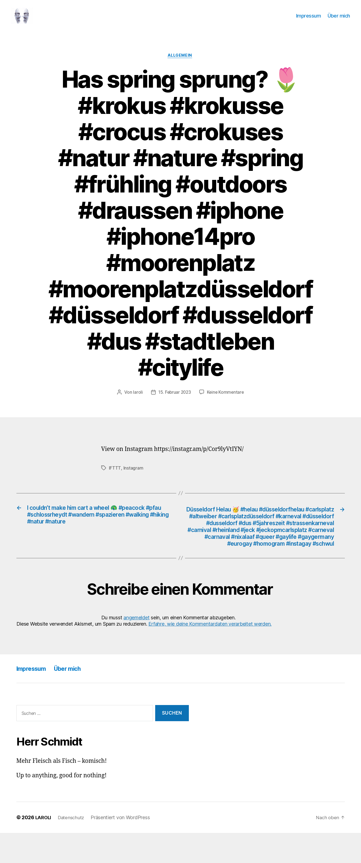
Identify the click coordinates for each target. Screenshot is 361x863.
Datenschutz (73, 847)
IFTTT (115, 477)
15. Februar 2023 (174, 401)
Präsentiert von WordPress (123, 847)
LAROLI (43, 847)
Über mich (339, 20)
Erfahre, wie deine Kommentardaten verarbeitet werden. (210, 654)
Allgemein (181, 64)
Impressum (308, 20)
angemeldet (136, 647)
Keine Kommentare (226, 401)
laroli (136, 401)
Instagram (133, 477)
